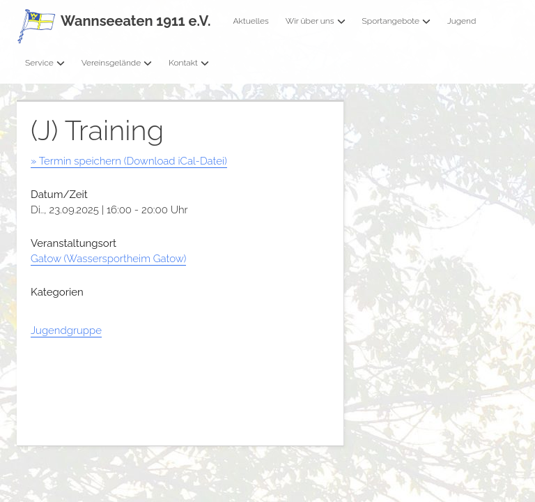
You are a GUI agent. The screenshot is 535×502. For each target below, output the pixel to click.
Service (45, 63)
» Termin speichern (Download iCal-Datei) (129, 161)
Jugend (461, 21)
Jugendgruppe (66, 330)
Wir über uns (316, 21)
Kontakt (189, 63)
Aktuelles (250, 21)
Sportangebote (396, 21)
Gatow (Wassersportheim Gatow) (108, 258)
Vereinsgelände (117, 63)
